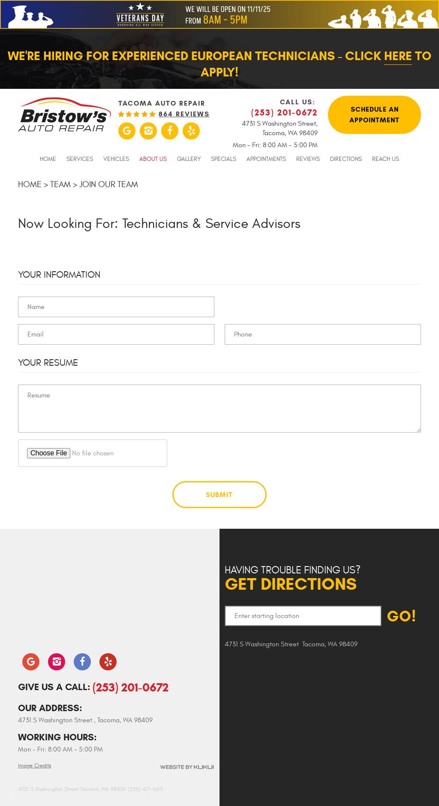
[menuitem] (48, 159)
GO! (401, 616)
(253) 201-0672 (130, 687)
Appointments (266, 159)
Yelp (191, 130)
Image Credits (34, 765)
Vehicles (116, 159)
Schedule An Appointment (374, 114)
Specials (223, 159)
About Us (153, 159)
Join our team (108, 184)
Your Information (59, 274)
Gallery (189, 159)
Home (48, 159)
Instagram (148, 130)
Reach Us (385, 159)
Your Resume (48, 362)
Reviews (308, 159)
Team (60, 184)
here (398, 56)
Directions (346, 159)
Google (126, 130)
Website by (186, 767)
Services (79, 159)
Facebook (169, 130)
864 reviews (184, 114)
